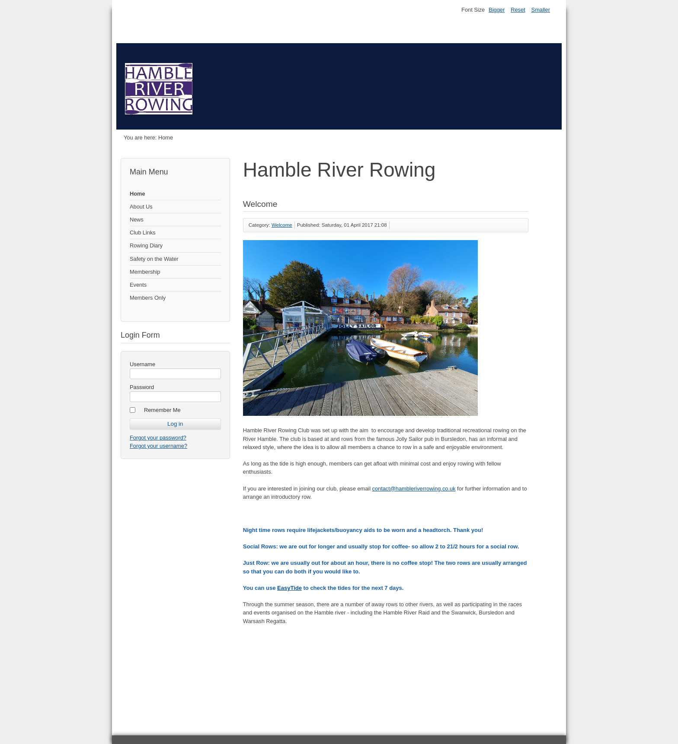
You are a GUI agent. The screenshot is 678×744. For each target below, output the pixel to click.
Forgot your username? (158, 446)
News (137, 219)
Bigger (497, 9)
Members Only (148, 297)
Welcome (282, 225)
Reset (518, 9)
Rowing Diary (146, 245)
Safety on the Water (154, 259)
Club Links (143, 232)
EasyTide (289, 588)
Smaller (540, 9)
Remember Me (162, 410)
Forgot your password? (158, 437)
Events (138, 285)
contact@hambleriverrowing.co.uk (414, 488)
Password (142, 387)
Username (142, 364)
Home (137, 193)
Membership (145, 272)
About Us (141, 206)
